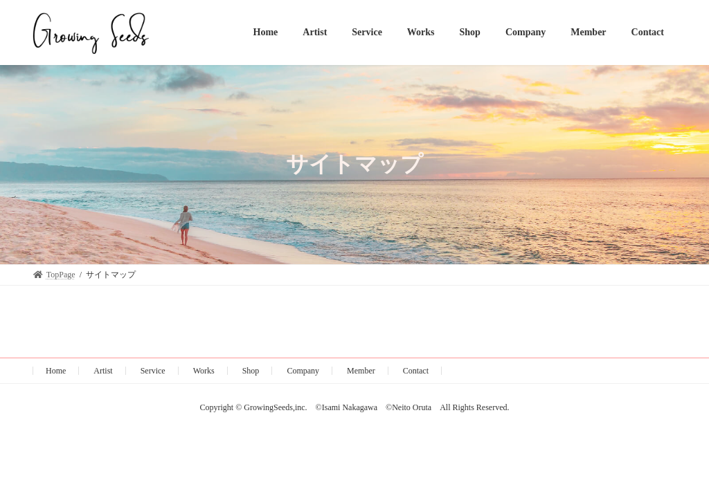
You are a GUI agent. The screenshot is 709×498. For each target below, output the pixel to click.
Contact (416, 371)
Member (361, 371)
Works (204, 371)
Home (56, 371)
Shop (251, 371)
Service (153, 371)
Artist (102, 371)
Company (303, 371)
